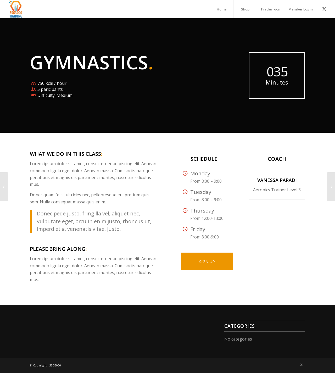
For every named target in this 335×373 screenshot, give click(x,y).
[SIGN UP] (207, 261)
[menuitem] (221, 9)
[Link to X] (324, 9)
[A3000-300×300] (16, 9)
